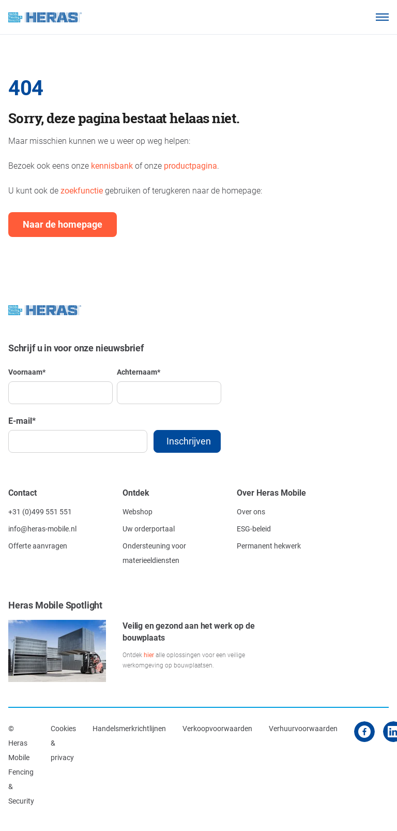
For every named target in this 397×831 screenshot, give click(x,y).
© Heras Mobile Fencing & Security (21, 764)
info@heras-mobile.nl (42, 528)
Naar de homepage (62, 224)
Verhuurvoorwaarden (303, 728)
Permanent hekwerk (269, 546)
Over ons (251, 511)
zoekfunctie (81, 190)
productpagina (190, 165)
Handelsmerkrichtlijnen (129, 728)
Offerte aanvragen (37, 546)
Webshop (137, 511)
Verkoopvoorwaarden (217, 728)
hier (149, 654)
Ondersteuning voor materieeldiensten (154, 553)
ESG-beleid (254, 528)
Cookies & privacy (63, 742)
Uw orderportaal (149, 528)
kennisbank (112, 165)
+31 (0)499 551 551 (40, 511)
